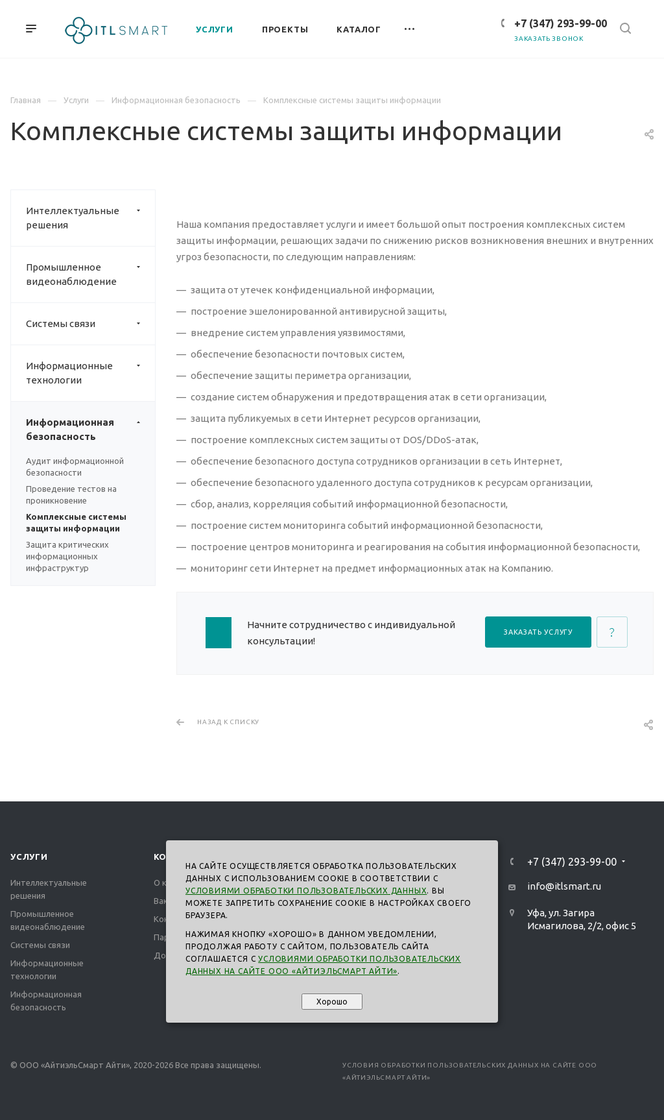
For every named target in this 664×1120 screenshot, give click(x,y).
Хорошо (332, 1001)
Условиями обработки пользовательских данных (306, 890)
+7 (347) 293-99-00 (560, 23)
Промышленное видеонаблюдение (90, 274)
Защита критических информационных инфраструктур (67, 556)
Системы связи (90, 324)
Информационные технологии (90, 373)
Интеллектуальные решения (90, 218)
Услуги (29, 856)
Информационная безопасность (90, 429)
